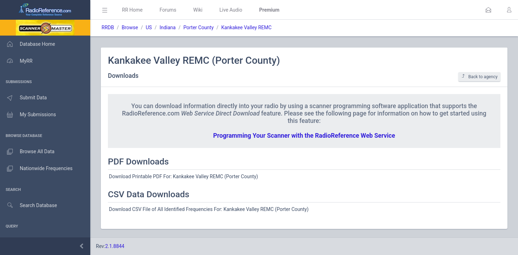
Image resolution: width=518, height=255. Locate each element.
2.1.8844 (114, 246)
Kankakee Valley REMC (246, 27)
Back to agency (479, 76)
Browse (130, 27)
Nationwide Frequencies (36, 169)
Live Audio (230, 10)
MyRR (16, 61)
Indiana (167, 27)
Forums (167, 10)
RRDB (108, 27)
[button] (488, 10)
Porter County (198, 27)
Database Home (27, 44)
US (149, 27)
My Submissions (28, 115)
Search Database (28, 206)
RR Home (132, 10)
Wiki (197, 10)
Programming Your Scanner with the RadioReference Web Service (304, 135)
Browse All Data (27, 152)
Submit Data (23, 98)
